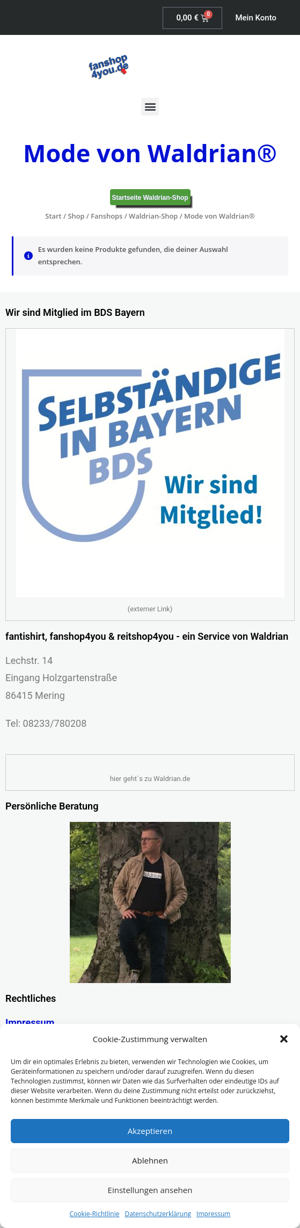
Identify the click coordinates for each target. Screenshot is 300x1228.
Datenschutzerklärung (158, 1213)
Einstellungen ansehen (150, 1189)
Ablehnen (150, 1160)
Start (53, 216)
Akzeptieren (150, 1130)
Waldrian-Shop (153, 216)
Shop (76, 216)
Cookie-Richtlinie (95, 1213)
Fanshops (106, 216)
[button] (284, 1039)
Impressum (213, 1213)
